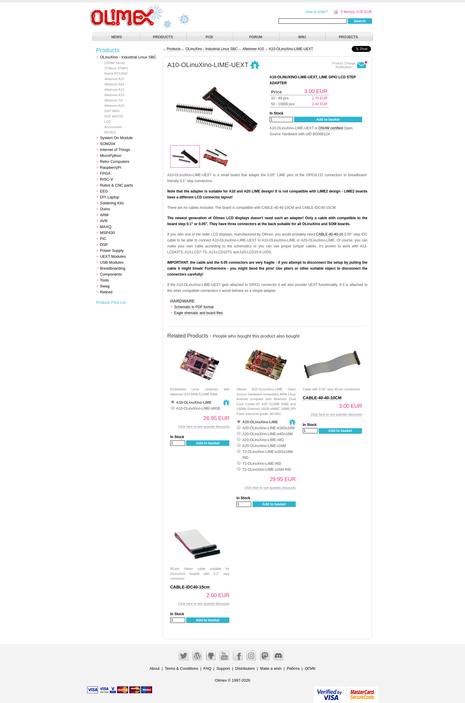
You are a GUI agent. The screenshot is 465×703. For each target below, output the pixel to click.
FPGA (105, 173)
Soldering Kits (112, 203)
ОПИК (310, 668)
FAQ (207, 668)
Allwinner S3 (113, 100)
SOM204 (107, 143)
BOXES (110, 132)
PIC (103, 238)
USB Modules (111, 262)
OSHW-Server (114, 63)
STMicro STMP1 (116, 68)
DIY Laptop (109, 197)
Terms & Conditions (181, 668)
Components (111, 274)
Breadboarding (112, 268)
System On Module (116, 138)
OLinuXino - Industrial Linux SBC (128, 57)
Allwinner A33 (114, 105)
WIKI (302, 37)
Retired (106, 292)
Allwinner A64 (114, 84)
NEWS (116, 37)
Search (360, 21)
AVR (104, 221)
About (154, 668)
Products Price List (111, 302)
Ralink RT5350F (116, 73)
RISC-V (106, 179)
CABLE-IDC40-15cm (190, 587)
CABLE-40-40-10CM (322, 397)
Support (223, 668)
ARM (104, 215)
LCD (107, 121)
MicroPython (110, 155)
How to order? (316, 12)
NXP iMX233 (113, 116)
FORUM (255, 37)
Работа (293, 668)
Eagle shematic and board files (198, 313)
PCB (209, 37)
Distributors (245, 668)
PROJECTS (348, 37)
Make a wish (270, 668)
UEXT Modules (113, 256)
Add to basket (328, 119)
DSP (104, 244)
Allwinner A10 (114, 95)
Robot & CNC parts (116, 185)
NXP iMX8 (112, 111)
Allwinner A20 (114, 79)
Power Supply (112, 250)
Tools (104, 280)
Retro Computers (114, 161)
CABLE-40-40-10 (329, 234)
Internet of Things (115, 149)
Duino (105, 209)
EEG (104, 191)
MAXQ (105, 227)
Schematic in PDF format (194, 307)
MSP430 (107, 232)
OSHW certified (331, 128)
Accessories (113, 127)
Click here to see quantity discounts (204, 426)
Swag (105, 286)
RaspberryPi (110, 167)
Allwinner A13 (114, 89)
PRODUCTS (163, 37)
